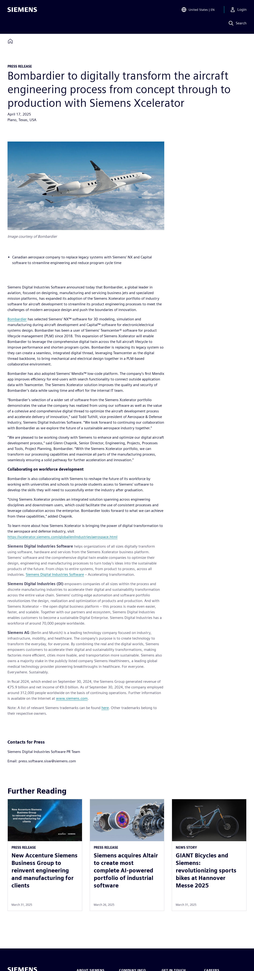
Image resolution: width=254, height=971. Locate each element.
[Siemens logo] (22, 10)
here (105, 708)
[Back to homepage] (10, 41)
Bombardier (17, 319)
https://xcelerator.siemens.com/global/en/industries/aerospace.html (62, 537)
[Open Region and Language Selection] (198, 10)
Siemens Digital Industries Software (55, 574)
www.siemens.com (72, 698)
